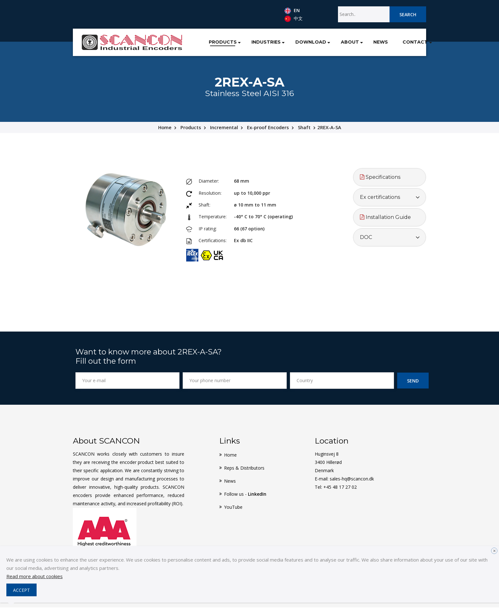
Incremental (224, 129)
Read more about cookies (34, 576)
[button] (222, 42)
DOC (366, 239)
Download (296, 43)
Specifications (380, 179)
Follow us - (245, 496)
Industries (250, 43)
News (368, 43)
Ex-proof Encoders (268, 129)
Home (164, 129)
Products (206, 43)
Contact (403, 43)
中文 (294, 19)
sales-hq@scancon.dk (352, 480)
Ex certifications (380, 199)
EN (292, 11)
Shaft (305, 129)
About (336, 43)
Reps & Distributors (244, 469)
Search (407, 14)
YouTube (233, 509)
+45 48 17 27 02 (340, 489)
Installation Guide (385, 219)
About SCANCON (106, 442)
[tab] (389, 179)
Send (413, 382)
